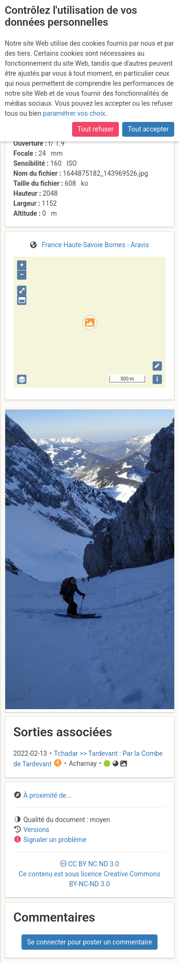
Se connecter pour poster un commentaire (89, 942)
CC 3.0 (89, 874)
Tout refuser (95, 129)
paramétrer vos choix (74, 113)
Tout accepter (148, 129)
